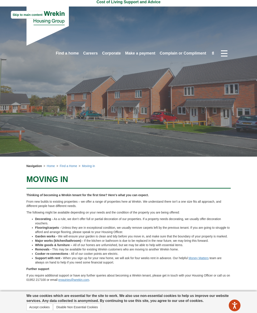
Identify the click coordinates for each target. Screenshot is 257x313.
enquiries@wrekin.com (73, 280)
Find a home (67, 53)
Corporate (111, 53)
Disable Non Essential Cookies (77, 307)
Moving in (88, 166)
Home (51, 166)
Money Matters (199, 258)
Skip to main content (28, 15)
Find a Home (68, 166)
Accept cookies (39, 307)
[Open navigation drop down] (224, 53)
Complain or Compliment (183, 53)
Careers (90, 53)
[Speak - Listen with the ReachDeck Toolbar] (234, 305)
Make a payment (140, 53)
